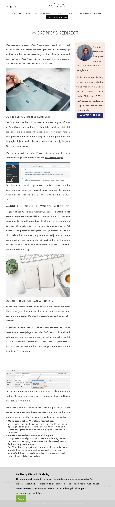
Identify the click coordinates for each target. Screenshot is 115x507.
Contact (98, 14)
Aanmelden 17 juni (90, 115)
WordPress (45, 14)
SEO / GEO (58, 14)
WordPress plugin (54, 157)
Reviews (72, 14)
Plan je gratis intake (57, 17)
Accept (21, 498)
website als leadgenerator (24, 14)
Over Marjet (85, 14)
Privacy (40, 493)
